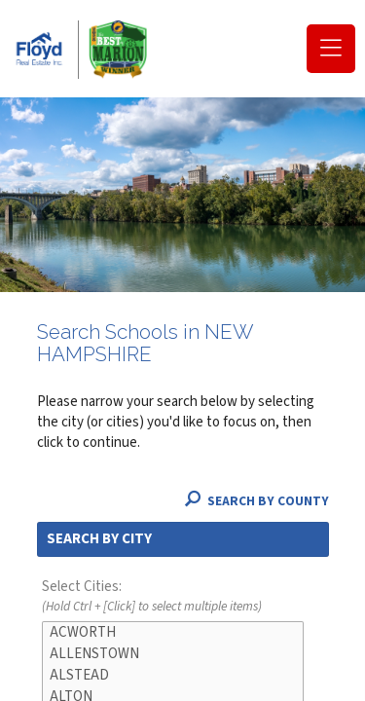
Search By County (257, 501)
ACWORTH (173, 633)
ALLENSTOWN (173, 654)
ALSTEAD (173, 675)
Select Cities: (183, 596)
